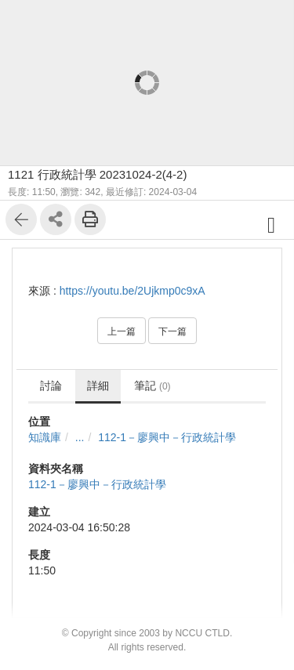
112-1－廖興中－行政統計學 (167, 437)
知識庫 (44, 437)
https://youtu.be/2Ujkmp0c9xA (132, 290)
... (80, 437)
